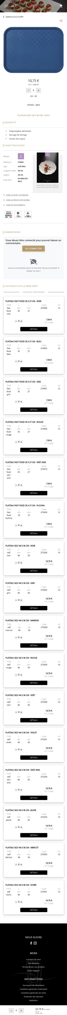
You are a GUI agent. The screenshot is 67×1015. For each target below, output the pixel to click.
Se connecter (33, 248)
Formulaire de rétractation (33, 985)
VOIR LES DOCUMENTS (14, 205)
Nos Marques (33, 963)
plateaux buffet (14, 17)
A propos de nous (33, 959)
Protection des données (33, 996)
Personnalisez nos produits (33, 967)
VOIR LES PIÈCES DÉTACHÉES (16, 200)
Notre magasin (34, 971)
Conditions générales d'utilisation (33, 989)
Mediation (33, 1000)
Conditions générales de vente (33, 993)
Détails (34, 329)
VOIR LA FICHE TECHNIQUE (15, 195)
